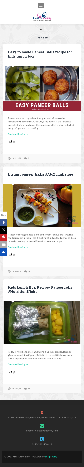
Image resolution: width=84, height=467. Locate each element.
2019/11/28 (16, 158)
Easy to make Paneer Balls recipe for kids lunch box (40, 54)
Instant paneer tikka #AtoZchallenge (40, 174)
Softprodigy (51, 456)
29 (29, 388)
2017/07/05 (16, 388)
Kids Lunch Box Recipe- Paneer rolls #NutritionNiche (40, 289)
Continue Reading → (18, 134)
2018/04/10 (16, 271)
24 (29, 271)
